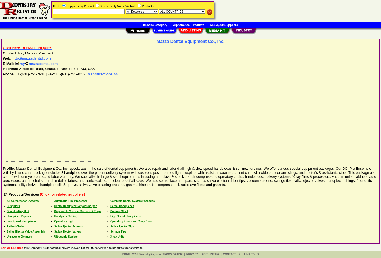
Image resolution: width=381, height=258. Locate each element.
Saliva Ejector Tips (122, 226)
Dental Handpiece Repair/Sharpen (75, 206)
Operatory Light (64, 221)
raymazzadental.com (36, 64)
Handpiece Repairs (19, 216)
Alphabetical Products (188, 25)
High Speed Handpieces (125, 216)
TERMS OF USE (173, 254)
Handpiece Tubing (65, 216)
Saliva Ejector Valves (67, 231)
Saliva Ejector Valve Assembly (26, 231)
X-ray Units (117, 236)
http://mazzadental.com (31, 58)
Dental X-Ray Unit (18, 211)
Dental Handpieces (122, 206)
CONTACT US (231, 254)
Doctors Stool (119, 211)
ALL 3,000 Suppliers (224, 25)
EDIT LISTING (210, 254)
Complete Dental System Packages (132, 201)
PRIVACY (192, 254)
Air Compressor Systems (23, 201)
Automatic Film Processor (70, 201)
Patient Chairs (16, 226)
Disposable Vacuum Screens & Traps (77, 211)
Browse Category (155, 25)
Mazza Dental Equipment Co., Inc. (190, 41)
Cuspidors (13, 206)
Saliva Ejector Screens (68, 226)
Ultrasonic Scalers (65, 236)
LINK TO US (251, 254)
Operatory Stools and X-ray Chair (131, 221)
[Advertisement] (164, 119)
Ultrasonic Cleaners (19, 236)
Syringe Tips (118, 231)
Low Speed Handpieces (22, 221)
